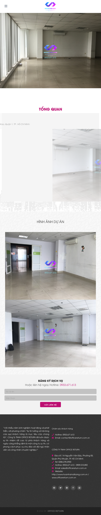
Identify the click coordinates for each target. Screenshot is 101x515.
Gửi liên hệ (50, 405)
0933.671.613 (68, 384)
